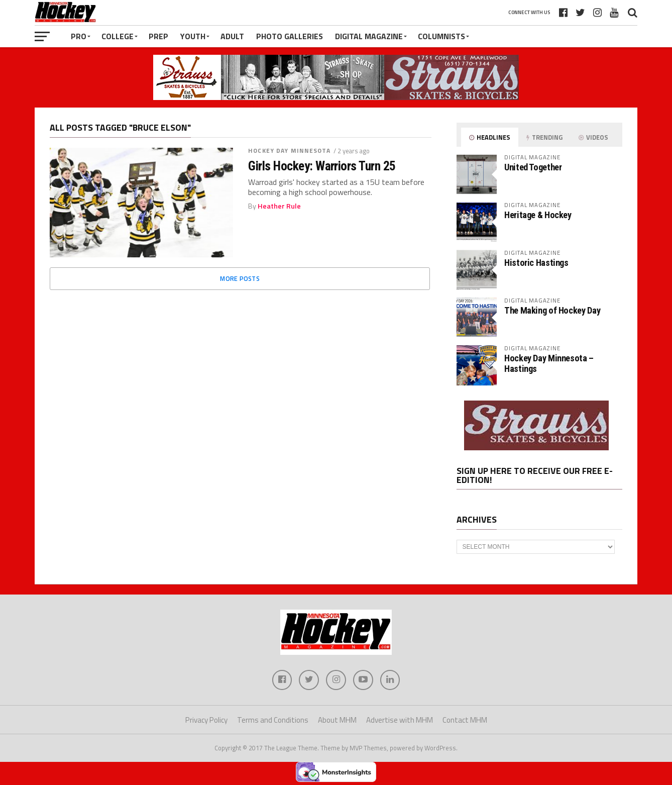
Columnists (441, 36)
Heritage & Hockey (538, 215)
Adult (232, 36)
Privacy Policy (206, 720)
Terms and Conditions (272, 720)
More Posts (240, 278)
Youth (192, 36)
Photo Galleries (289, 36)
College (117, 36)
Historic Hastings (536, 262)
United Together (533, 167)
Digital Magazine (369, 36)
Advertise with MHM (399, 720)
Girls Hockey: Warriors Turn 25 (322, 166)
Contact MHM (464, 720)
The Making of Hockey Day (552, 310)
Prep (158, 36)
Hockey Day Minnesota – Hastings (549, 363)
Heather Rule (279, 206)
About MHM (337, 720)
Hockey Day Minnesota (289, 150)
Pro (78, 36)
